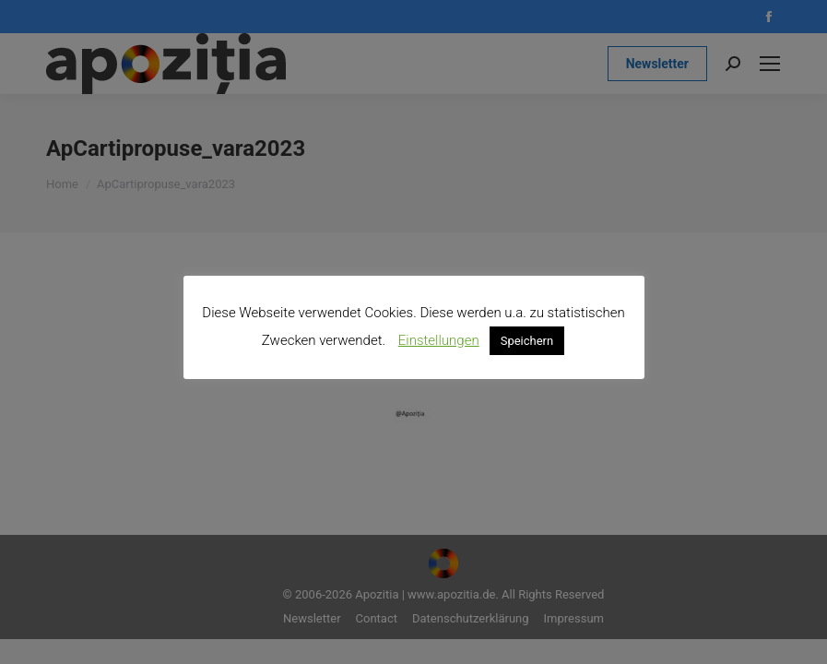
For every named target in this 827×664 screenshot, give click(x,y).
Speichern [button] (527, 341)
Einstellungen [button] (438, 340)
